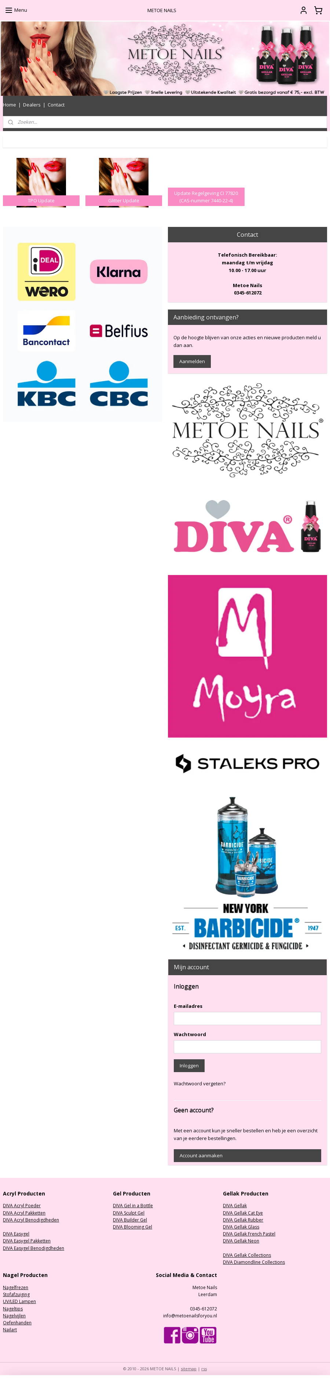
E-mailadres (188, 1006)
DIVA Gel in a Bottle (133, 1205)
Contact (56, 104)
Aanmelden (192, 361)
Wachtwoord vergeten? (199, 1083)
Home (9, 104)
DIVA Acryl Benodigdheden (31, 1220)
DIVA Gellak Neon (241, 1241)
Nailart (10, 1330)
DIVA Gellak (235, 1205)
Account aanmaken (201, 1155)
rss (204, 1368)
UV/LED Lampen (19, 1301)
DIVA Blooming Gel (132, 1227)
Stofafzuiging (16, 1294)
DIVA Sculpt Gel (128, 1213)
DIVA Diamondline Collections (254, 1262)
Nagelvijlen (14, 1316)
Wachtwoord (190, 1034)
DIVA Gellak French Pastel (249, 1234)
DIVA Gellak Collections (247, 1255)
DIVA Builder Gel (130, 1220)
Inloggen (189, 1065)
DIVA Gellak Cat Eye (243, 1213)
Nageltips (13, 1309)
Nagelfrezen (15, 1287)
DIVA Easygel (16, 1234)
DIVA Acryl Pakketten (24, 1213)
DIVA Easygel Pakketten (27, 1241)
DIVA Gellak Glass (241, 1227)
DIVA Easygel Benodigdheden (33, 1248)
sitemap (189, 1368)
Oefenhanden (17, 1323)
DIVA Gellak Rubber (243, 1220)
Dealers (32, 104)
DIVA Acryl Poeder (22, 1205)
